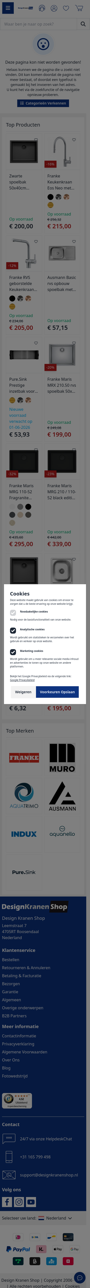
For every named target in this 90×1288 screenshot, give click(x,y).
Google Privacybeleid (22, 680)
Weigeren (23, 691)
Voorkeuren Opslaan (57, 691)
